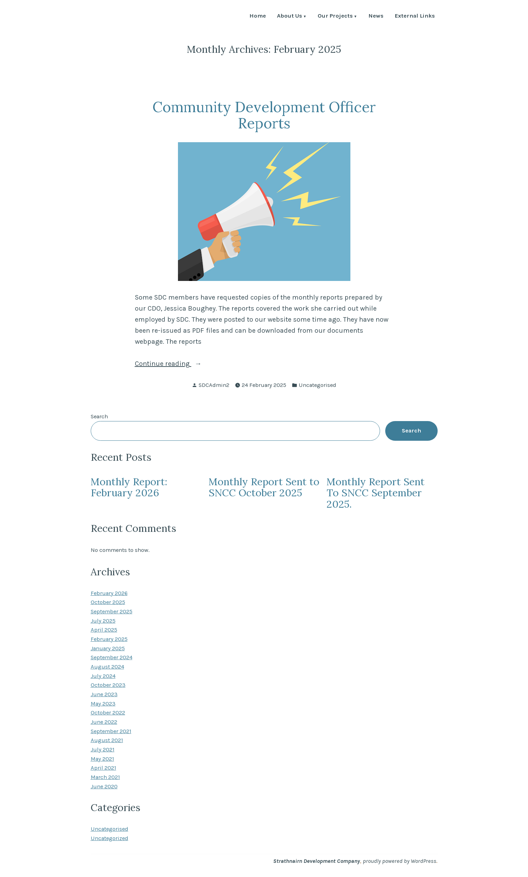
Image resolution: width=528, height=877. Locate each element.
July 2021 (102, 749)
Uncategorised (317, 385)
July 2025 (103, 620)
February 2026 (109, 593)
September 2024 (111, 657)
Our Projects (335, 16)
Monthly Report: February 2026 (129, 487)
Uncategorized (109, 838)
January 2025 (108, 648)
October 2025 (108, 602)
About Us (289, 16)
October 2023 (108, 685)
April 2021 (103, 767)
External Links (415, 16)
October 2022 (108, 712)
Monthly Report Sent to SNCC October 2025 (264, 487)
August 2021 (107, 740)
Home (257, 16)
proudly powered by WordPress (399, 861)
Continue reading (183, 363)
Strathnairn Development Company (316, 861)
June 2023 (104, 694)
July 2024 (103, 676)
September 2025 (111, 611)
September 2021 (111, 731)
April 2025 (104, 629)
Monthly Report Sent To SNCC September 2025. (376, 492)
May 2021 (102, 759)
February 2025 (109, 639)
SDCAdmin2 (214, 385)
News (375, 16)
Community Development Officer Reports (264, 115)
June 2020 (104, 786)
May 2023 (103, 703)
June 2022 (104, 722)
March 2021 (105, 777)
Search (99, 416)
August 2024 (107, 666)
